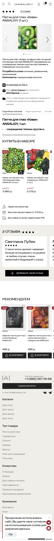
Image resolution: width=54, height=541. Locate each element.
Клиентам (9, 466)
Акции (6, 476)
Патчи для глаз (11, 432)
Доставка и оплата (13, 481)
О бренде (8, 472)
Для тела (7, 418)
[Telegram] (48, 522)
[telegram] (50, 392)
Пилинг (6, 441)
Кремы (6, 445)
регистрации (18, 90)
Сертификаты (10, 485)
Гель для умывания (13, 454)
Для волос (8, 414)
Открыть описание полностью (18, 135)
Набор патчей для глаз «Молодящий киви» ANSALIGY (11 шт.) (13, 180)
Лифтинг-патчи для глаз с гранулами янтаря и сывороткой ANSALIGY (40, 338)
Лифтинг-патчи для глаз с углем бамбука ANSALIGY (14, 338)
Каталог (8, 399)
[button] (47, 40)
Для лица (7, 410)
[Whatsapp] (48, 528)
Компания (9, 501)
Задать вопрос (27, 386)
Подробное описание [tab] (12, 111)
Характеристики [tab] (33, 111)
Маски (6, 450)
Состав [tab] (48, 111)
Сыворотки (8, 436)
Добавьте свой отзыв (29, 273)
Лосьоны (7, 458)
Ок (11, 534)
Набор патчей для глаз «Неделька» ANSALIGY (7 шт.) (37, 180)
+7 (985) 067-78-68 (38, 379)
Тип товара (10, 426)
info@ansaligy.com (17, 393)
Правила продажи (13, 490)
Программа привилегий (16, 494)
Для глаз (7, 405)
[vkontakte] (45, 392)
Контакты (8, 507)
